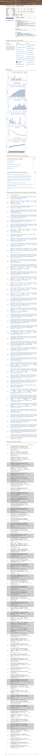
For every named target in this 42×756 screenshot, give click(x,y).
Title (12, 444)
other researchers (25, 24)
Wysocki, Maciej (20, 51)
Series (19, 1)
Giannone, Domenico (31, 64)
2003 (8, 560)
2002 (8, 540)
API (20, 3)
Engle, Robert (30, 52)
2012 (8, 459)
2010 (8, 448)
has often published (31, 23)
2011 (8, 525)
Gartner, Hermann (31, 56)
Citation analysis (16, 450)
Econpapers (15, 227)
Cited (32, 444)
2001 (8, 577)
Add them (25, 35)
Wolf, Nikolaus (20, 55)
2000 (8, 582)
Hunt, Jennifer (30, 62)
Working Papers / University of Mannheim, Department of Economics (18, 174)
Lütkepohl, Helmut (21, 47)
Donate (23, 3)
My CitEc (16, 3)
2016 (8, 609)
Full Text (12, 450)
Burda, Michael (30, 54)
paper (21, 227)
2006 (8, 494)
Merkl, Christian (30, 60)
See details (26, 21)
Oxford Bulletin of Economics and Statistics (14, 164)
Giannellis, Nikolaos (21, 57)
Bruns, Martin (20, 66)
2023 (8, 635)
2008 (8, 489)
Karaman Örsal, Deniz (21, 53)
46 (26, 25)
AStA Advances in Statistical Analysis (13, 166)
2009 (8, 520)
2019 (8, 668)
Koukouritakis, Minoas (21, 44)
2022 (8, 515)
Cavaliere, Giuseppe (21, 59)
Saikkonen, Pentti (31, 48)
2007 (8, 720)
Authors (15, 1)
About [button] (40, 3)
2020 (8, 716)
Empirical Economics (10, 168)
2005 (8, 531)
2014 (8, 631)
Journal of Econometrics (11, 160)
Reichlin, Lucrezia (31, 58)
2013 (8, 479)
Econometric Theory (10, 162)
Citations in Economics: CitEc (7, 1)
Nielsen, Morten (20, 64)
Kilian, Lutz (29, 50)
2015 (8, 505)
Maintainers (28, 3)
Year (8, 195)
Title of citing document (15, 195)
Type (29, 444)
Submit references (34, 3)
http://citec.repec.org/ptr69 (25, 33)
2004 (8, 535)
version (19, 466)
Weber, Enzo (10, 44)
